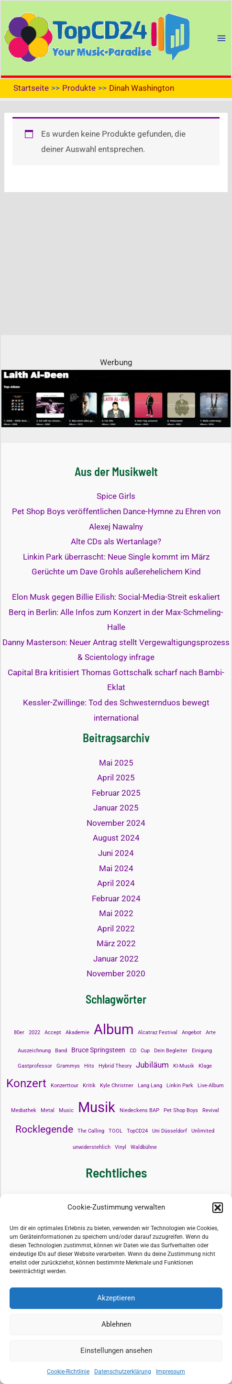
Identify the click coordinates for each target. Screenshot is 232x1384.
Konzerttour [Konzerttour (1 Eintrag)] (64, 1085)
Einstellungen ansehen (116, 1350)
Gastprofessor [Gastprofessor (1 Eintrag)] (35, 1066)
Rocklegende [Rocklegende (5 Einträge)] (44, 1129)
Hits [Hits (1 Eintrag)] (89, 1066)
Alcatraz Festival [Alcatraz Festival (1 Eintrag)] (157, 1032)
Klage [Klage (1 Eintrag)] (205, 1066)
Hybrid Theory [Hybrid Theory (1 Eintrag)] (115, 1066)
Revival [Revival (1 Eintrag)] (210, 1110)
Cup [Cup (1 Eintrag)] (145, 1051)
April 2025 (116, 777)
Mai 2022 (116, 913)
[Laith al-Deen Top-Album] (116, 398)
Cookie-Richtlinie (68, 1371)
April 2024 (116, 883)
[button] (217, 1207)
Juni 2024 (116, 853)
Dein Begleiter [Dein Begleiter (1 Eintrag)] (171, 1051)
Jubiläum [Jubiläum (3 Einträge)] (152, 1065)
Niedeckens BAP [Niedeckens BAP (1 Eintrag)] (139, 1110)
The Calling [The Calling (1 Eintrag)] (90, 1131)
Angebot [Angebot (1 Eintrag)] (191, 1032)
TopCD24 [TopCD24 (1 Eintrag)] (137, 1131)
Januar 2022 (116, 958)
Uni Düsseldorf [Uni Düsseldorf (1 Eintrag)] (169, 1131)
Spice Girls (116, 496)
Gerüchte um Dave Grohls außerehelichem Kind (116, 571)
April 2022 (116, 928)
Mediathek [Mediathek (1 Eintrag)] (23, 1110)
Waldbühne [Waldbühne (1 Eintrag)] (144, 1147)
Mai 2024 (116, 868)
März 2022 (116, 943)
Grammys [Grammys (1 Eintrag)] (68, 1066)
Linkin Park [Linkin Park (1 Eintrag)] (179, 1085)
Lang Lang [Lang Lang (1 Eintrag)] (150, 1085)
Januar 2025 (116, 807)
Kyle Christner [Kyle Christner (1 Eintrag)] (116, 1085)
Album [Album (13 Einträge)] (113, 1029)
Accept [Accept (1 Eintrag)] (52, 1032)
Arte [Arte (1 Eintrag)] (211, 1032)
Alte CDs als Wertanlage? (116, 541)
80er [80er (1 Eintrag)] (19, 1032)
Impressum (170, 1371)
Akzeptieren (116, 1298)
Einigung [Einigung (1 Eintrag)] (202, 1051)
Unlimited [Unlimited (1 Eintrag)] (202, 1131)
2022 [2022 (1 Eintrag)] (34, 1032)
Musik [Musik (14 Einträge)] (96, 1107)
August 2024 (116, 838)
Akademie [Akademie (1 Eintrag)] (77, 1032)
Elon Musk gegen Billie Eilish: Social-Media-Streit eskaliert (116, 597)
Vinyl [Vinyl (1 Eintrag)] (120, 1147)
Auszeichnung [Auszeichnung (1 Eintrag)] (34, 1051)
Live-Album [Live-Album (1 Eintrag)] (211, 1085)
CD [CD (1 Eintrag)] (133, 1051)
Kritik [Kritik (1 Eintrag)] (89, 1085)
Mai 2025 (116, 763)
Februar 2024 (116, 898)
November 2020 (116, 973)
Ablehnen (116, 1324)
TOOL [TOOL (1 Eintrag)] (115, 1131)
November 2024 (116, 823)
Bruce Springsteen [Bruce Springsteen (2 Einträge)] (98, 1050)
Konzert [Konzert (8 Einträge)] (26, 1083)
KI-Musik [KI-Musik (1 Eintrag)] (183, 1066)
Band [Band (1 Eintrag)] (61, 1051)
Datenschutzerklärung (122, 1371)
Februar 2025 (116, 793)
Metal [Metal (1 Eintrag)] (48, 1110)
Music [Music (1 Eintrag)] (66, 1110)
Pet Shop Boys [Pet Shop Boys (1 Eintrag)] (181, 1110)
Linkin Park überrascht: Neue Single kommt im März (116, 557)
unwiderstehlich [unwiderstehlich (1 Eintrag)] (91, 1147)
